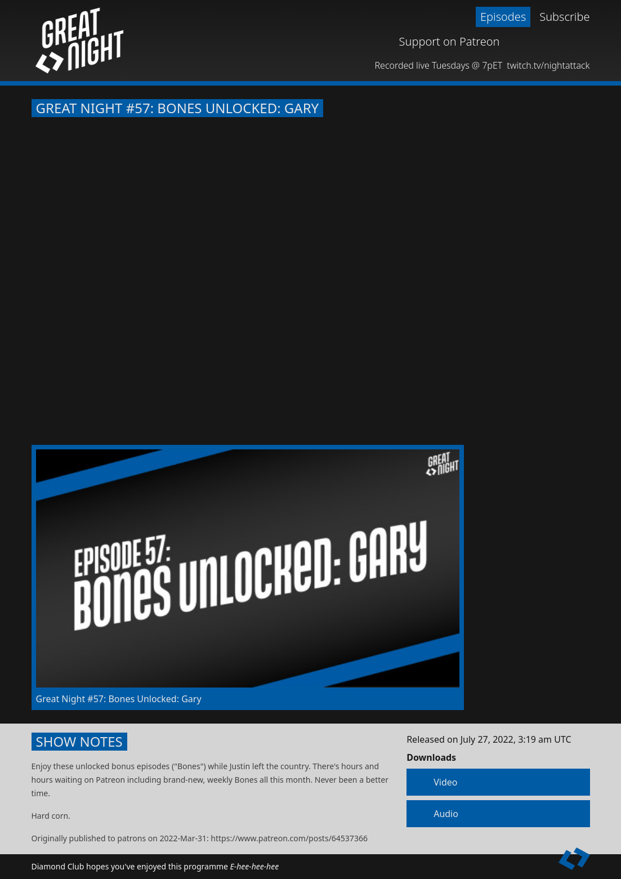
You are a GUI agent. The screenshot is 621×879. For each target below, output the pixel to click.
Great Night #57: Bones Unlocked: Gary (177, 108)
